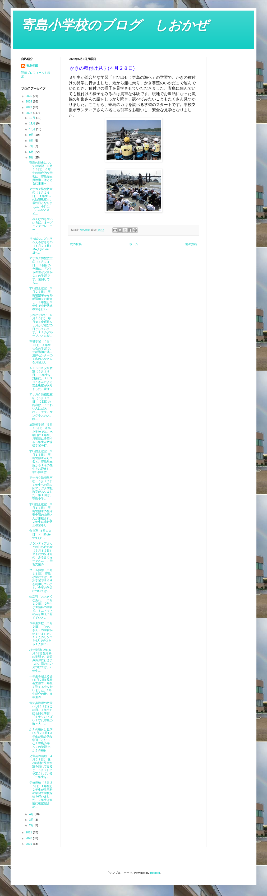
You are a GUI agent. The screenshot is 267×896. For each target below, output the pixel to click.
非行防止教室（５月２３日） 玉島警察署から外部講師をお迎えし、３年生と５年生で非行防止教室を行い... (40, 299)
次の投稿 (76, 244)
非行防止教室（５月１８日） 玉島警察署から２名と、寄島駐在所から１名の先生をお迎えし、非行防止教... (40, 462)
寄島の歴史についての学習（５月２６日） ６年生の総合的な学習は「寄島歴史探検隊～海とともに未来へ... (40, 173)
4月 (31, 814)
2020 (29, 838)
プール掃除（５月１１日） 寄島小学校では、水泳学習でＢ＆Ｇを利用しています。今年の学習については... (40, 580)
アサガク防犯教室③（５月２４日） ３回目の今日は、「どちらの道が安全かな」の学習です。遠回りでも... (40, 270)
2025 (29, 95)
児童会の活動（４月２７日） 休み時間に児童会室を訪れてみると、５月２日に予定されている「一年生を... (40, 766)
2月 (31, 825)
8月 (31, 140)
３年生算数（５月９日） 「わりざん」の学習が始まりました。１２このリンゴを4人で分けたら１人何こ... (40, 634)
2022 (29, 112)
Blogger (155, 872)
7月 (31, 146)
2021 (29, 832)
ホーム (133, 244)
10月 (32, 129)
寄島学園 (32, 65)
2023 (29, 107)
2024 (29, 101)
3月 (31, 819)
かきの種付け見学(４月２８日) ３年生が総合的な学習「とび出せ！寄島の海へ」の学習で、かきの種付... (40, 740)
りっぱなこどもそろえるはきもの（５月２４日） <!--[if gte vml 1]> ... (40, 245)
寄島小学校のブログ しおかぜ (114, 25)
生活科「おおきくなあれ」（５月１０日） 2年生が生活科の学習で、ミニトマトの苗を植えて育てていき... (40, 607)
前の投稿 (191, 244)
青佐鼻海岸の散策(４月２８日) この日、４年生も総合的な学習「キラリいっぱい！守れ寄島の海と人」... (40, 713)
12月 (32, 117)
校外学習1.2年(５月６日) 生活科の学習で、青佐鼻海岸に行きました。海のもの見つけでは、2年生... (40, 660)
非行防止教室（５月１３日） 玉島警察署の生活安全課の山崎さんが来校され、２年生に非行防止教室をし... (40, 515)
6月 (31, 151)
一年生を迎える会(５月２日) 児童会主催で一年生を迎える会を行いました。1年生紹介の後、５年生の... (40, 687)
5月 (31, 157)
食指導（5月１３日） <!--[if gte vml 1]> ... (39, 534)
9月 (31, 134)
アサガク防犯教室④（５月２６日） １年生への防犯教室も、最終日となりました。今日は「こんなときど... (40, 201)
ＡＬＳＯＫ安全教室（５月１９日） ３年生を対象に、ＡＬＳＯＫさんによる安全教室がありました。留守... (40, 378)
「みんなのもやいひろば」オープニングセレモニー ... (40, 226)
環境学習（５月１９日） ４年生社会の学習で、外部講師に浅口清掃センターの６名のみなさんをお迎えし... (40, 352)
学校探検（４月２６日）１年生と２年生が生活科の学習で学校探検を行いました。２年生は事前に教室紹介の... (40, 794)
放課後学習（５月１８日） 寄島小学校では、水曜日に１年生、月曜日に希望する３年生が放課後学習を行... (40, 435)
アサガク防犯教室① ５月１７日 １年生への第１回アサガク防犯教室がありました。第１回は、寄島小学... (40, 488)
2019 (29, 843)
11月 (32, 123)
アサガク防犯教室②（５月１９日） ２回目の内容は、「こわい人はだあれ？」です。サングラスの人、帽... (40, 406)
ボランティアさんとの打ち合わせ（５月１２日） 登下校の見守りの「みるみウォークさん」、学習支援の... (40, 554)
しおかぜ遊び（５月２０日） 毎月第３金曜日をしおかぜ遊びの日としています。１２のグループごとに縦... (40, 325)
